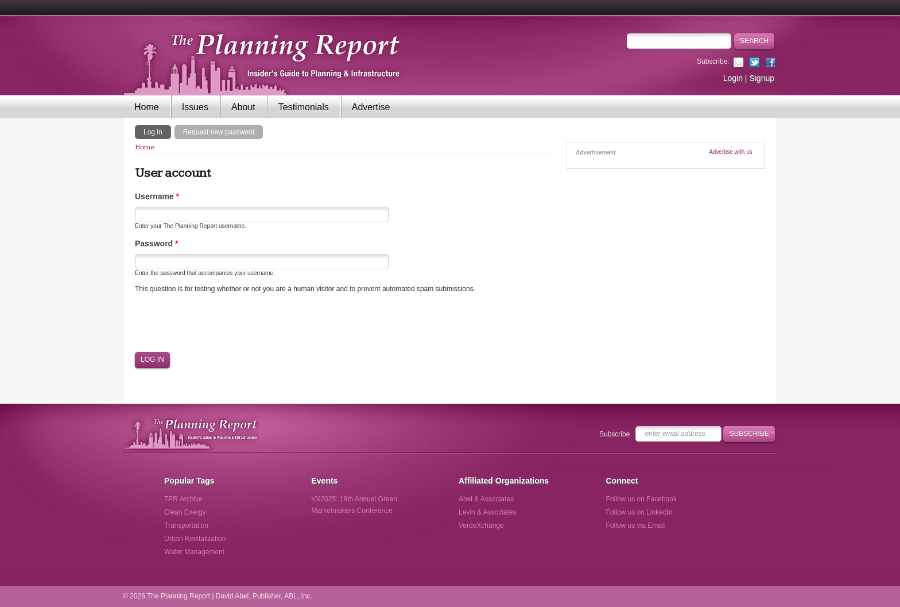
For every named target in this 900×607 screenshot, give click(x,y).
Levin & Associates (488, 512)
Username (157, 196)
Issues (195, 107)
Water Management (194, 552)
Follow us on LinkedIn (639, 512)
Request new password (219, 132)
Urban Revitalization (195, 539)
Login (733, 78)
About (243, 107)
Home (146, 107)
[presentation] (222, 322)
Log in (157, 131)
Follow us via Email (635, 525)
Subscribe (614, 434)
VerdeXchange (481, 525)
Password (156, 243)
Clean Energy (185, 512)
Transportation (186, 525)
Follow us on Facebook (641, 499)
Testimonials (303, 107)
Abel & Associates (486, 499)
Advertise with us (730, 152)
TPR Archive (183, 499)
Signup (761, 78)
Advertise (371, 107)
